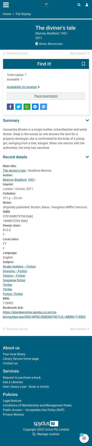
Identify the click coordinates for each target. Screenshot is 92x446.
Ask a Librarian (13, 382)
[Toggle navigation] (6, 4)
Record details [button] (15, 157)
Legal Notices (12, 401)
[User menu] (86, 5)
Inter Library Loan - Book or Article (26, 387)
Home (7, 14)
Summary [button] (11, 120)
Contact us (10, 363)
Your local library (14, 354)
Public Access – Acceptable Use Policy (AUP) (33, 410)
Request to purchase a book (22, 377)
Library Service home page (21, 359)
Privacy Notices (13, 414)
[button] (83, 64)
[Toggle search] (79, 5)
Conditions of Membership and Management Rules (37, 405)
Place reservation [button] (59, 96)
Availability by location (23, 87)
